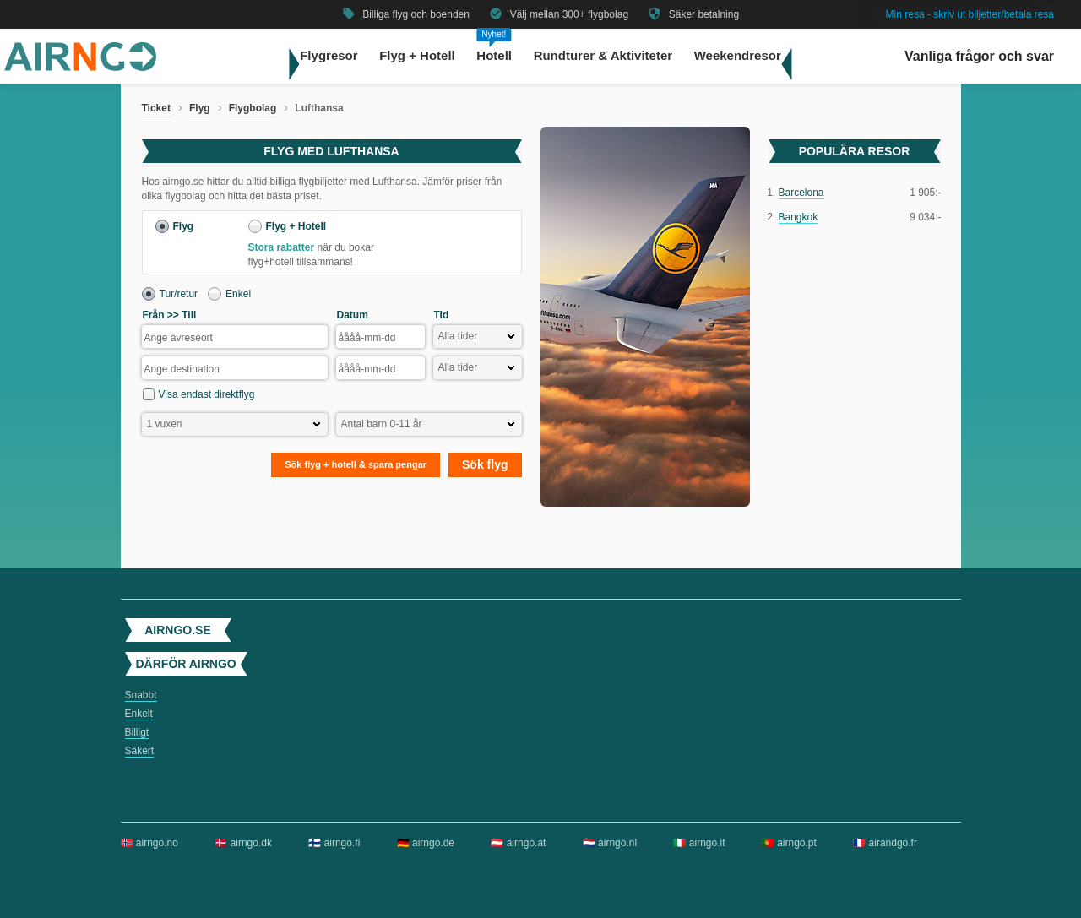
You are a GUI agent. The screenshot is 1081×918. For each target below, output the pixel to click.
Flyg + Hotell (417, 55)
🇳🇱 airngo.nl (610, 843)
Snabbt (141, 695)
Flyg (199, 108)
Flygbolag (253, 108)
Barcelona (801, 192)
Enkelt (139, 714)
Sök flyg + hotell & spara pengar (355, 464)
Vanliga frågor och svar (979, 56)
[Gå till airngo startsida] (80, 67)
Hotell (494, 55)
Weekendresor (737, 55)
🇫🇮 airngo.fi (334, 843)
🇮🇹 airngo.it (699, 843)
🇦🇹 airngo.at (518, 843)
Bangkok (798, 217)
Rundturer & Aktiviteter (603, 55)
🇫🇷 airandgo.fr (885, 843)
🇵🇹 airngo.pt (789, 843)
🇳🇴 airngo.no (149, 843)
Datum (352, 315)
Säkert (140, 751)
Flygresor (328, 55)
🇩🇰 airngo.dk (243, 843)
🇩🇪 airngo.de (425, 843)
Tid (441, 315)
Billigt (137, 732)
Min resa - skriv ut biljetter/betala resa (970, 14)
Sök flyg (485, 464)
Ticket (156, 108)
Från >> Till (170, 315)
